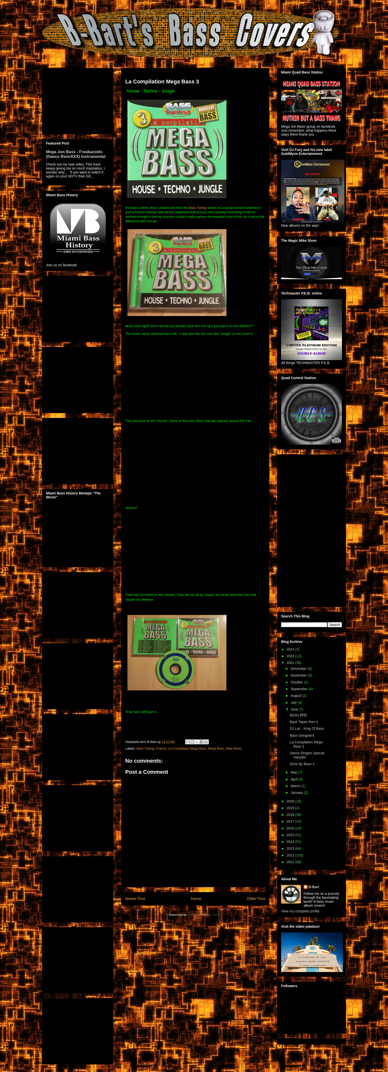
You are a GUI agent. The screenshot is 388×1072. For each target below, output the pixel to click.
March (296, 786)
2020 (291, 801)
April (294, 779)
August (296, 696)
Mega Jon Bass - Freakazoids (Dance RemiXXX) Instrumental (75, 154)
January (297, 793)
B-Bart (314, 887)
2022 (291, 656)
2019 (291, 808)
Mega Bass (216, 748)
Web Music (234, 748)
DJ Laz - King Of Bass (307, 729)
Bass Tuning (198, 208)
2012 (291, 855)
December (299, 669)
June (295, 709)
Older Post (256, 899)
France (161, 748)
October (297, 682)
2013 (291, 849)
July (294, 703)
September (299, 689)
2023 (291, 649)
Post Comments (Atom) (205, 915)
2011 (291, 862)
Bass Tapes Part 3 (304, 722)
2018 (291, 815)
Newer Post (135, 899)
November (299, 675)
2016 (291, 828)
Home (196, 899)
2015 (291, 835)
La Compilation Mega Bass (187, 748)
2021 (291, 663)
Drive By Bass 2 (302, 764)
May (294, 772)
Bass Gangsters (302, 735)
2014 (291, 842)
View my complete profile (300, 911)
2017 (291, 821)
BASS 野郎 (298, 715)
